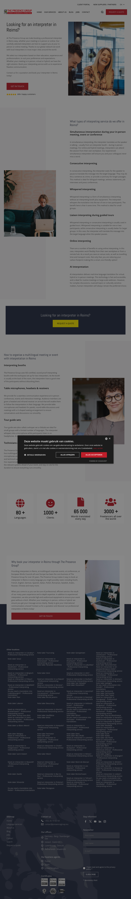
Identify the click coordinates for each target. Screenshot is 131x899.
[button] (35, 455)
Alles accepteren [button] (94, 455)
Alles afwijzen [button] (68, 455)
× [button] (110, 439)
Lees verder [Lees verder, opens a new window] (98, 448)
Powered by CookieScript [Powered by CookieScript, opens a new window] (98, 461)
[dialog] (65, 449)
